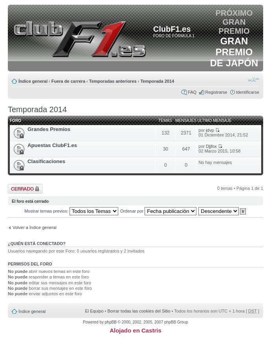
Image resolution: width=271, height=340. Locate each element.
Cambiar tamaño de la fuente (253, 79)
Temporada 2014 (157, 81)
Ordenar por (158, 211)
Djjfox (211, 146)
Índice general (33, 81)
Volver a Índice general (35, 227)
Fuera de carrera (68, 81)
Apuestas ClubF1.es (52, 145)
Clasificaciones (46, 161)
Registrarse (216, 92)
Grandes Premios (48, 129)
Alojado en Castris (135, 330)
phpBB (111, 322)
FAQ (192, 92)
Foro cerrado (25, 189)
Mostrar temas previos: (71, 211)
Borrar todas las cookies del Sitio (138, 311)
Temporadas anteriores (113, 81)
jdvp (210, 130)
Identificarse (247, 92)
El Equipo (94, 311)
